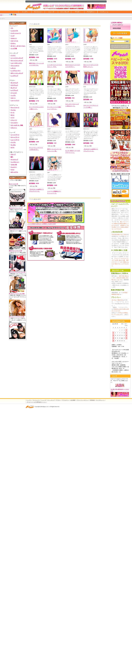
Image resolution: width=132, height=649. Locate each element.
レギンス (13, 68)
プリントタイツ (15, 65)
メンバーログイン (120, 25)
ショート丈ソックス (16, 63)
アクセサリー (90, 12)
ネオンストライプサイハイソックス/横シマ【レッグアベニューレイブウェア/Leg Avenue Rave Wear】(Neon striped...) (91, 91)
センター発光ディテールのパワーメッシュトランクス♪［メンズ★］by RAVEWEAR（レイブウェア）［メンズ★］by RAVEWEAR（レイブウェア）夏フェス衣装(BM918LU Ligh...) (73, 135)
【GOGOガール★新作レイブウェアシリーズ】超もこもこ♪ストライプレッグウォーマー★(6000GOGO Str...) (36, 176)
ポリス (12, 115)
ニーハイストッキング (17, 58)
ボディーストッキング (17, 73)
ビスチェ (13, 43)
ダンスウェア (14, 82)
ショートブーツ (15, 140)
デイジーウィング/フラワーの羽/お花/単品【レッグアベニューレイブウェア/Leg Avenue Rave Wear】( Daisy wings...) (36, 134)
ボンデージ (14, 88)
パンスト (13, 55)
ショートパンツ (15, 100)
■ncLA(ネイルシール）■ (15, 208)
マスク (12, 169)
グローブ (13, 154)
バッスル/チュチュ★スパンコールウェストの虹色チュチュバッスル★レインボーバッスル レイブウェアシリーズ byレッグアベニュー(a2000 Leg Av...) (91, 50)
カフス (12, 147)
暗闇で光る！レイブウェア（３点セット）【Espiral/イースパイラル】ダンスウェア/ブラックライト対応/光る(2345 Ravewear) (36, 49)
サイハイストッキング (17, 60)
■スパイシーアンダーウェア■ (17, 272)
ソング (12, 36)
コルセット (14, 38)
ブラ (12, 28)
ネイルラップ (14, 159)
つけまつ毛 (14, 164)
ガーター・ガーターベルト (18, 46)
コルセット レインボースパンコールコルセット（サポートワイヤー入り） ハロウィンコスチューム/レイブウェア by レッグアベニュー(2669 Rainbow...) (55, 50)
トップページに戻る (24, 12)
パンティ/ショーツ (16, 33)
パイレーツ (14, 120)
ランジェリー (38, 12)
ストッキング (64, 12)
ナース (12, 112)
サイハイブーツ (15, 137)
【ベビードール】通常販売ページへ (36, 402)
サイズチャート (100, 400)
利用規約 (92, 400)
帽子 (12, 157)
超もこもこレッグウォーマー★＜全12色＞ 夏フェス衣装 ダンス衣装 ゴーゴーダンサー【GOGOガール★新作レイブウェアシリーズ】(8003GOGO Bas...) (91, 135)
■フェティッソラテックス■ (16, 316)
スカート (13, 98)
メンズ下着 (14, 48)
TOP (1, 15)
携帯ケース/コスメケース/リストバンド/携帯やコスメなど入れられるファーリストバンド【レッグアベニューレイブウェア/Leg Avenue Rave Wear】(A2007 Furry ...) (55, 135)
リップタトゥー (15, 162)
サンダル (13, 145)
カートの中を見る (120, 33)
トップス (13, 95)
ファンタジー (14, 122)
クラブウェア (14, 85)
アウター (77, 12)
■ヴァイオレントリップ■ (16, 229)
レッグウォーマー (15, 70)
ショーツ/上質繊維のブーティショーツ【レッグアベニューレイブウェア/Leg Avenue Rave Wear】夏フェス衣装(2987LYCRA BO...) (55, 177)
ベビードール (14, 41)
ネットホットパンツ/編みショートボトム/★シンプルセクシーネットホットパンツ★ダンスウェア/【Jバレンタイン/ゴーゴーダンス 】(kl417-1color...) (55, 92)
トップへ (29, 400)
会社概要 (72, 400)
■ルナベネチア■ (13, 184)
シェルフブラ (14, 30)
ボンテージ (117, 45)
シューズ (51, 12)
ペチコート (14, 128)
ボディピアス (14, 172)
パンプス (13, 142)
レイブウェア (14, 90)
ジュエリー (14, 167)
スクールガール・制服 (17, 125)
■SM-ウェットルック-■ (15, 250)
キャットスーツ (15, 107)
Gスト (112, 45)
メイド (12, 117)
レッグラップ (14, 75)
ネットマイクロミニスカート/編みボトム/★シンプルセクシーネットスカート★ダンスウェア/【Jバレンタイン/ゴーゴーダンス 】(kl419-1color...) (36, 92)
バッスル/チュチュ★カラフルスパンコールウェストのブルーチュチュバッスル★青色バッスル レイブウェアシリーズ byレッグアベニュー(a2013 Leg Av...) (73, 50)
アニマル (13, 110)
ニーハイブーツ (15, 134)
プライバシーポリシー (83, 400)
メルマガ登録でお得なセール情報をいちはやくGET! (55, 223)
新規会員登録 (120, 28)
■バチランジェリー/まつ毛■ (16, 293)
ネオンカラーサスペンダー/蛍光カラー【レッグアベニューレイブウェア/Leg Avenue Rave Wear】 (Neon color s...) (73, 91)
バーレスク (14, 93)
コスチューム (104, 12)
